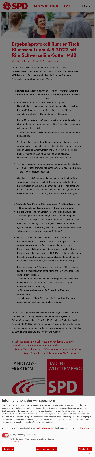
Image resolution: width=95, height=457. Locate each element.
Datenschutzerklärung (45, 427)
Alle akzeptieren (85, 449)
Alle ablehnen (8, 449)
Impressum (84, 427)
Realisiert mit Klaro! (86, 454)
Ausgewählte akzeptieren (46, 449)
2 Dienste (14, 441)
